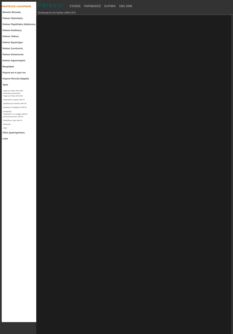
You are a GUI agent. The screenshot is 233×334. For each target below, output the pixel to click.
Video (5, 128)
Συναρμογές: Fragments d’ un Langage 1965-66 (15, 113)
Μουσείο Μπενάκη (12, 12)
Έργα (5, 85)
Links (5, 138)
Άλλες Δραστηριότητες (14, 132)
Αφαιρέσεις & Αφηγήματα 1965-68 (14, 107)
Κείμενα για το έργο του (14, 72)
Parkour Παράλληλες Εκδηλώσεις (19, 24)
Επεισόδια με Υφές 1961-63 (12, 120)
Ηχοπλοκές (7, 124)
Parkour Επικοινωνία (13, 54)
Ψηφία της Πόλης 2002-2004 (13, 96)
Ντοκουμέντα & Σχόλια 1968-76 (14, 100)
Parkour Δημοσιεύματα (14, 60)
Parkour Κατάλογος (12, 30)
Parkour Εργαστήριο (13, 42)
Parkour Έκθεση (11, 36)
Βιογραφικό (8, 66)
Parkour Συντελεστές (13, 48)
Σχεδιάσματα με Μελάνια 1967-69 (14, 103)
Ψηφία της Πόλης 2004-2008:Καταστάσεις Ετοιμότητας (13, 92)
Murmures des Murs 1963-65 (13, 116)
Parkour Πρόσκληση (13, 18)
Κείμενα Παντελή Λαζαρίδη (16, 78)
